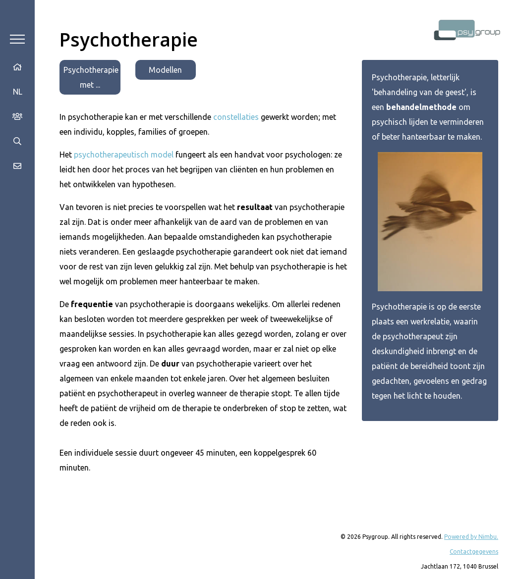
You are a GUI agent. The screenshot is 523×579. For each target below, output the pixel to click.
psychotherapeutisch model (124, 154)
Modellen (165, 69)
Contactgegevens (474, 551)
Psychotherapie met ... (90, 77)
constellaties (236, 116)
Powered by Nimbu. (471, 536)
